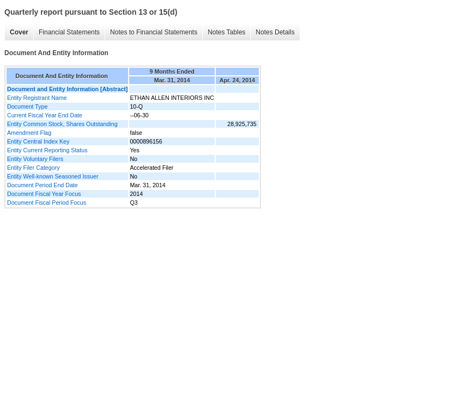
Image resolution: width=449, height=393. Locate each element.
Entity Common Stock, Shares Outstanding (62, 124)
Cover (19, 32)
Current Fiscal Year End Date (44, 115)
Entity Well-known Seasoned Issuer (52, 176)
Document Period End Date (42, 185)
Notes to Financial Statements (153, 32)
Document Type (27, 106)
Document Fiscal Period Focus (46, 202)
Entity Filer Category (33, 167)
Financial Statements (69, 32)
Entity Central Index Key (38, 141)
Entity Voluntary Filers (35, 159)
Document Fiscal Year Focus (44, 193)
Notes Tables (226, 32)
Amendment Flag (29, 132)
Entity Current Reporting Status (47, 150)
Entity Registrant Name (37, 97)
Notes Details (275, 32)
